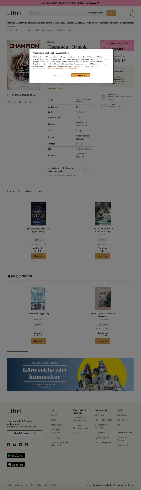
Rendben (81, 75)
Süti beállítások (61, 76)
